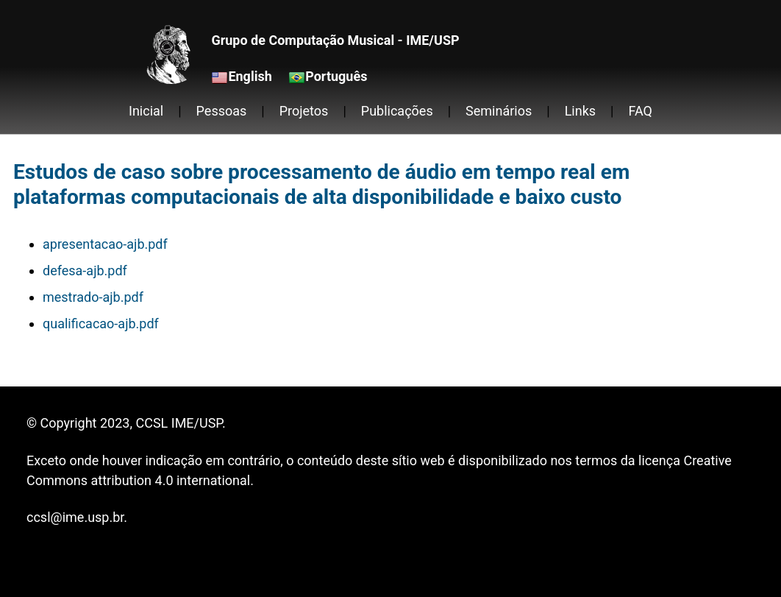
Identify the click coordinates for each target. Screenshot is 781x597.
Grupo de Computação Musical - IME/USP (335, 40)
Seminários (499, 111)
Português (336, 76)
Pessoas (221, 111)
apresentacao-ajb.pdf (105, 244)
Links (580, 111)
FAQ (640, 111)
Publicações (397, 111)
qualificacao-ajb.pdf (101, 323)
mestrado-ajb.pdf (93, 297)
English (249, 76)
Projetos (304, 111)
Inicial (146, 111)
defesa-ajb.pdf (85, 270)
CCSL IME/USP (178, 423)
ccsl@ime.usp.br (75, 517)
